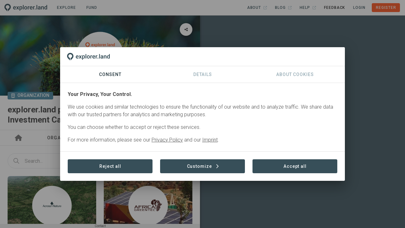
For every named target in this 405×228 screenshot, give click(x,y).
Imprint (210, 140)
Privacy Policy (167, 140)
